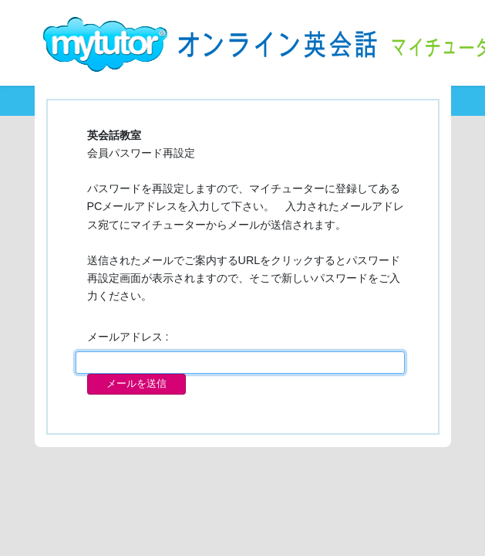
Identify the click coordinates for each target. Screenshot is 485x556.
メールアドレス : (128, 337)
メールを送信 (136, 383)
